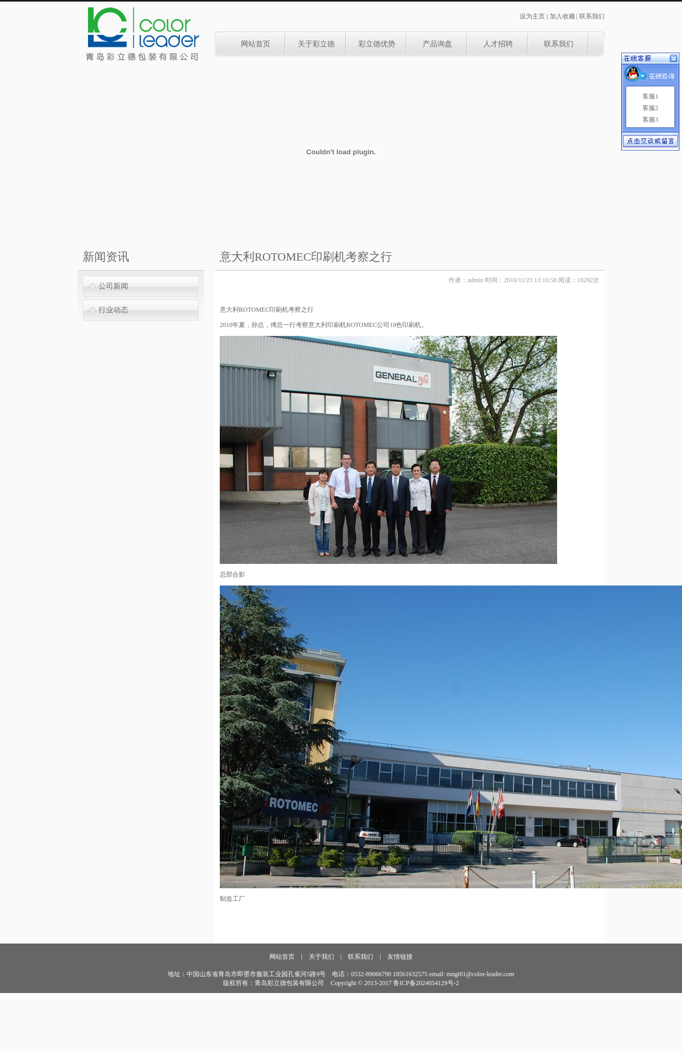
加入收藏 (562, 16)
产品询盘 (437, 44)
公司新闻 (113, 286)
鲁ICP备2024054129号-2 (426, 983)
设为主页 (532, 16)
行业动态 (113, 310)
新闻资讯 (106, 256)
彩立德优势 (376, 44)
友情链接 (400, 956)
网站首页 (255, 44)
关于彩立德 (316, 44)
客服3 (650, 119)
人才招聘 (498, 44)
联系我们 (592, 16)
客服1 (650, 96)
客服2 (650, 108)
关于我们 (321, 956)
